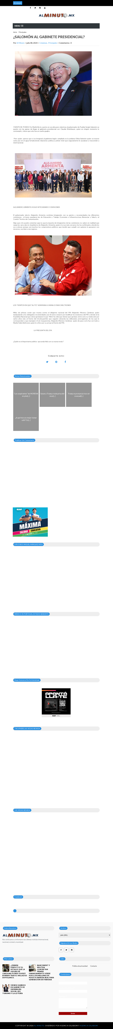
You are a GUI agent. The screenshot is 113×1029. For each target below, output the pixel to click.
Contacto (93, 966)
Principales (22, 32)
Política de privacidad (80, 966)
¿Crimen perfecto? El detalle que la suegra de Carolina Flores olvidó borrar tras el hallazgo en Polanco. (14, 971)
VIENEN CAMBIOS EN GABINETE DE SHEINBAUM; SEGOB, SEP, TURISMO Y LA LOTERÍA (14, 989)
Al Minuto (20, 43)
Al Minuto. (39, 1026)
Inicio (15, 32)
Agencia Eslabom (89, 1026)
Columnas (43, 43)
